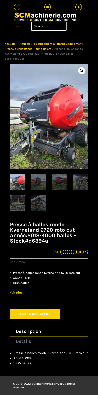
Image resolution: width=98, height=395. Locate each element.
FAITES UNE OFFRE (35, 314)
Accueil (10, 43)
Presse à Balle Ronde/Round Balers (28, 49)
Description (28, 331)
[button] (81, 70)
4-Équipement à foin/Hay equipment (58, 43)
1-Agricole (24, 43)
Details (23, 341)
